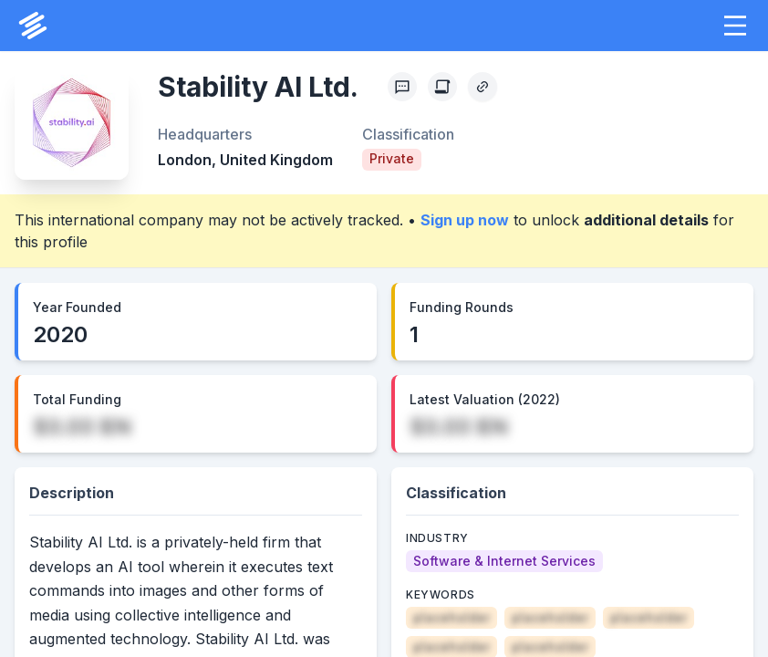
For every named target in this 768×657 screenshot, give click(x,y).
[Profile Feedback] (402, 86)
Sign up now (464, 220)
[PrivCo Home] (33, 25)
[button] (735, 25)
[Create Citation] (442, 86)
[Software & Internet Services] (504, 561)
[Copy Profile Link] (482, 86)
